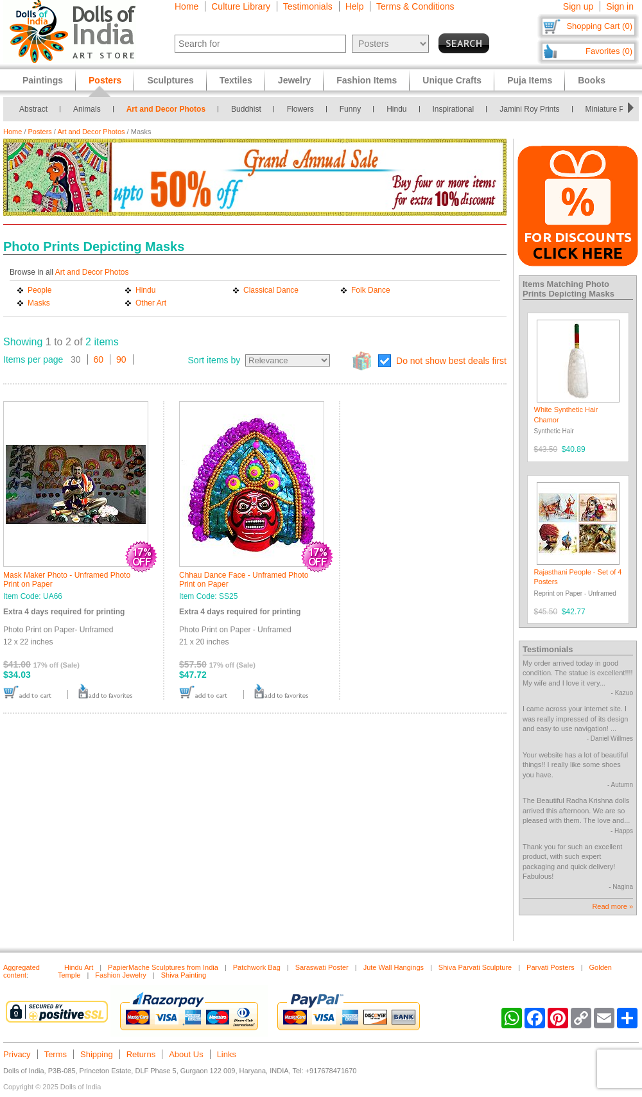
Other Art (150, 302)
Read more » (612, 906)
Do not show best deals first (451, 361)
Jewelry (294, 80)
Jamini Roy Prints (529, 109)
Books (591, 80)
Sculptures (170, 80)
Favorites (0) (609, 51)
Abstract (33, 109)
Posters (40, 131)
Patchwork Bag (257, 967)
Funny (350, 109)
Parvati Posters (550, 967)
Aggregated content (21, 971)
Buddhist (246, 109)
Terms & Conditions (415, 6)
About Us (186, 1054)
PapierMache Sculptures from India (163, 967)
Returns (141, 1054)
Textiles (236, 80)
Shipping (96, 1054)
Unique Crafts (452, 80)
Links (226, 1054)
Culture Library (240, 6)
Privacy (17, 1054)
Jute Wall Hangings (393, 967)
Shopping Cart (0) (599, 26)
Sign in (620, 6)
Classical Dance (271, 290)
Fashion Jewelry (120, 975)
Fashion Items (366, 80)
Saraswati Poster (322, 967)
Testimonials (308, 6)
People (39, 290)
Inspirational (453, 109)
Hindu (396, 109)
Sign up (578, 6)
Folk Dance (370, 290)
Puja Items (529, 80)
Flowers (300, 109)
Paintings (42, 80)
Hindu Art (78, 967)
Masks (39, 302)
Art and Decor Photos (165, 109)
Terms (55, 1054)
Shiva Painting (183, 975)
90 (121, 359)
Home (186, 6)
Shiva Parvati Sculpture (475, 967)
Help (354, 6)
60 (99, 359)
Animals (87, 109)
